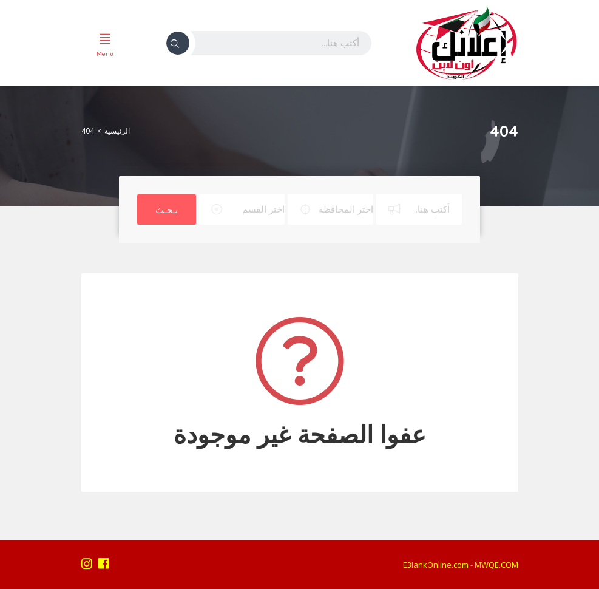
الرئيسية (117, 131)
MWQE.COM (496, 564)
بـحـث (166, 209)
